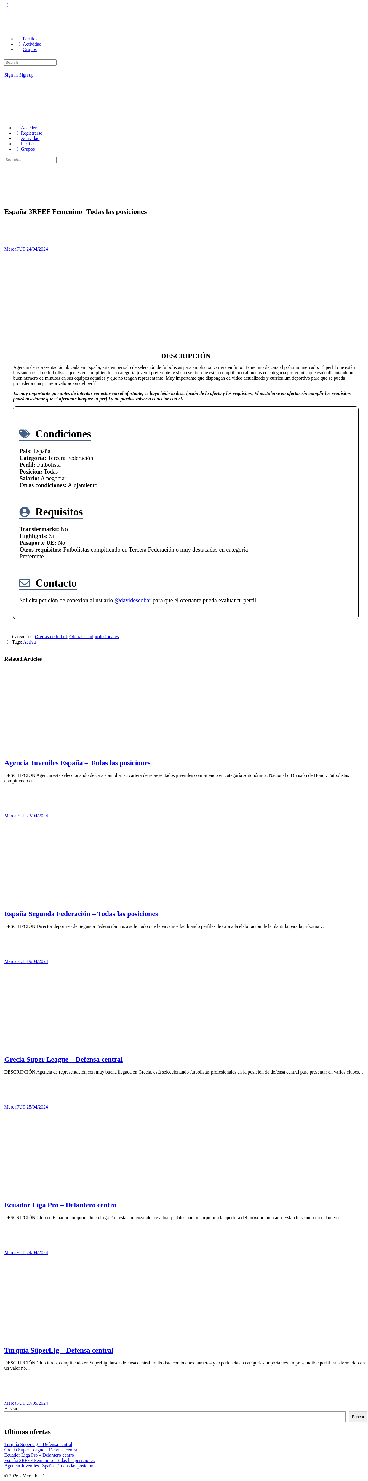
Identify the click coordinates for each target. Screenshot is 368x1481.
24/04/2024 (37, 248)
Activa (29, 641)
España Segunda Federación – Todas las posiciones (81, 914)
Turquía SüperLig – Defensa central (58, 1350)
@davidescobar (132, 600)
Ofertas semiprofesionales (94, 636)
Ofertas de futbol (51, 636)
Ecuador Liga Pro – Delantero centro (60, 1205)
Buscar (10, 1408)
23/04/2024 (37, 815)
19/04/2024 (37, 961)
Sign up (26, 74)
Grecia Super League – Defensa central (63, 1059)
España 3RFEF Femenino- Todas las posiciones (49, 1460)
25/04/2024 (37, 1106)
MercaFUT (15, 248)
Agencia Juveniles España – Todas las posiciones (77, 763)
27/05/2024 (37, 1403)
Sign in (11, 74)
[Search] (7, 69)
